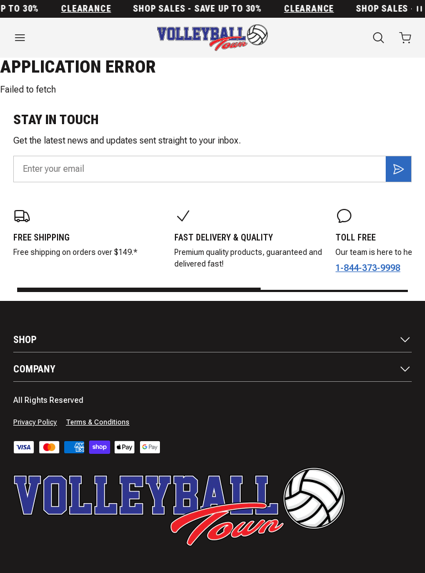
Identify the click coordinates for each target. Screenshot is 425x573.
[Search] (378, 37)
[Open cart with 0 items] (405, 37)
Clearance (90, 8)
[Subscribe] (398, 169)
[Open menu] (70, 37)
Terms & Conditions (97, 422)
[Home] (212, 37)
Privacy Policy (35, 422)
